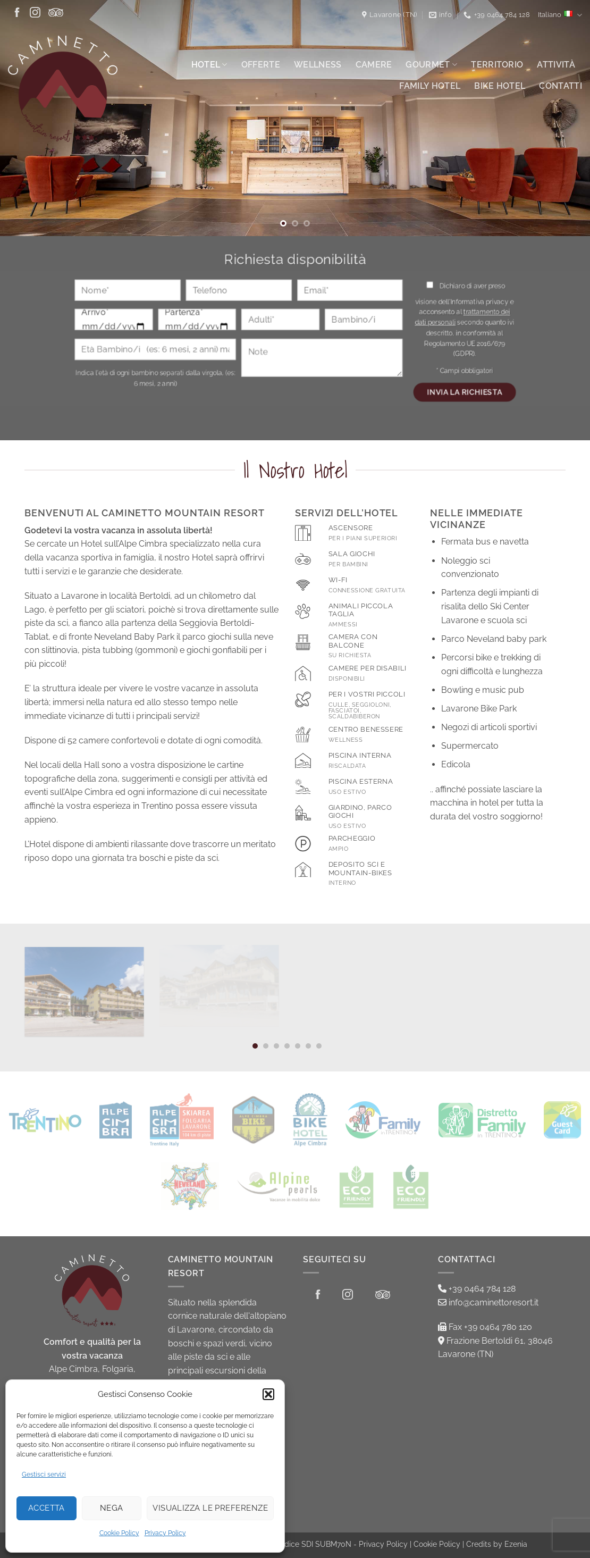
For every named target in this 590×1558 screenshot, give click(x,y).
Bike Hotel (499, 86)
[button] (268, 1394)
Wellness (318, 65)
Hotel (209, 65)
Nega (111, 1508)
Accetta (46, 1508)
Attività (556, 65)
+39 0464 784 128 (477, 1289)
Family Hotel (429, 86)
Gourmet (431, 65)
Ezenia (515, 1543)
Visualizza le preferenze (210, 1508)
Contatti (560, 86)
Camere (374, 65)
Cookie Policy (119, 1533)
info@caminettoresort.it (488, 1302)
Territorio (497, 65)
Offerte (260, 65)
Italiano (560, 15)
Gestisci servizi (44, 1474)
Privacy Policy (165, 1533)
